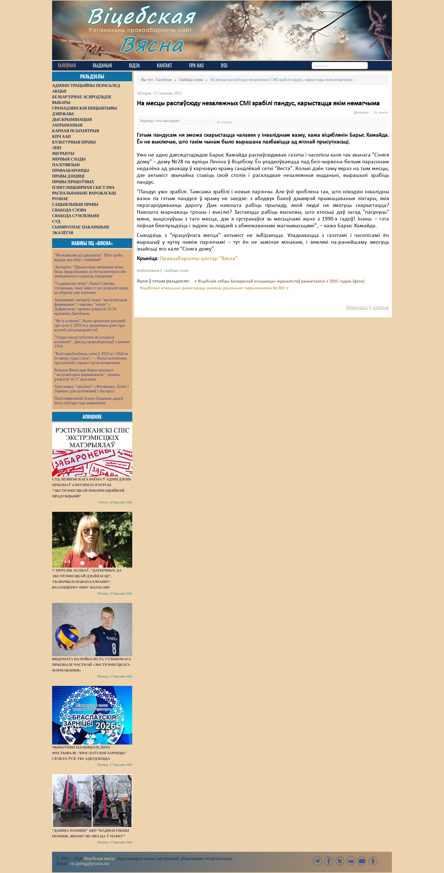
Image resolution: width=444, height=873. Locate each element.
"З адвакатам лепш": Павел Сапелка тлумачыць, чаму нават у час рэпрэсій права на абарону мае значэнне (91, 288)
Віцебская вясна (99, 858)
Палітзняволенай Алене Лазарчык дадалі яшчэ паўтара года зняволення (88, 400)
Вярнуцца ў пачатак (367, 307)
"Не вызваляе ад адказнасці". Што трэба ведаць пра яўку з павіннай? (88, 257)
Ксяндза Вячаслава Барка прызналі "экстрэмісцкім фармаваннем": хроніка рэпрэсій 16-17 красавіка (87, 374)
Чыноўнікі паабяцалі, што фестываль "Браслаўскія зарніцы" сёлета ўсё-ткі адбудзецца (89, 753)
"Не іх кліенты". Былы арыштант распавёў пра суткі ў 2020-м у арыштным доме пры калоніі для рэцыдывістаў (90, 325)
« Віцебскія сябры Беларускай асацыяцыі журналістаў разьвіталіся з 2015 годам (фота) (279, 281)
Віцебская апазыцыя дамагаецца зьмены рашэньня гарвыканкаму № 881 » (214, 288)
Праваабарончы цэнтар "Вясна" (199, 259)
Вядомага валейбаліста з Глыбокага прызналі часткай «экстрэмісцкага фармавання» (91, 664)
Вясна (151, 43)
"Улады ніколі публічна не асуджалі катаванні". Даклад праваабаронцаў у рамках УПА (92, 341)
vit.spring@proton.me (90, 863)
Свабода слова (176, 271)
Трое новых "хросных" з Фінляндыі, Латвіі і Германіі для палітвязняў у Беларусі (91, 388)
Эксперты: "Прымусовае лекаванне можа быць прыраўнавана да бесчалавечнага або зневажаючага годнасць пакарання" (90, 271)
